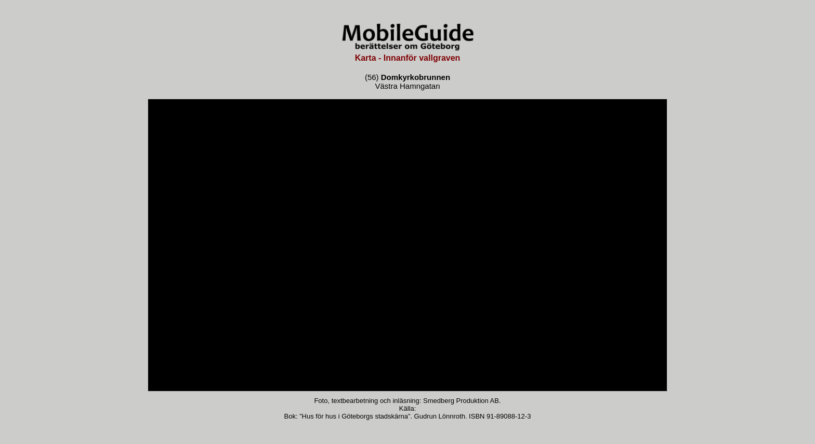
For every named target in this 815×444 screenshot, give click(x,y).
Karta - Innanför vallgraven (408, 57)
